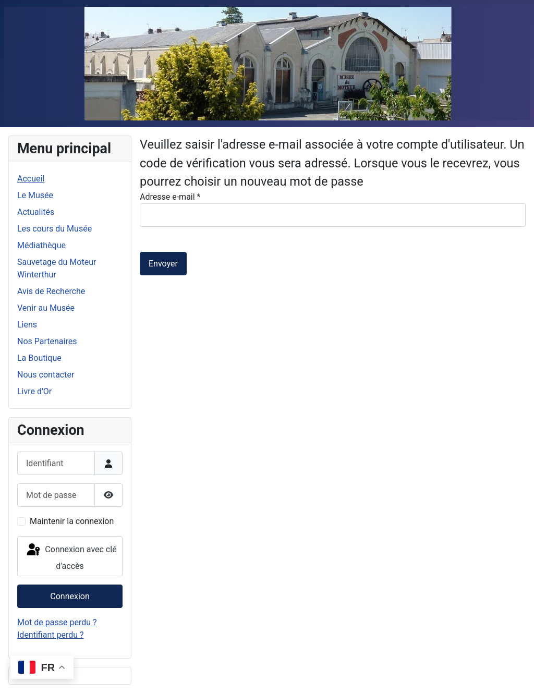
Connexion (69, 596)
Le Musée (35, 195)
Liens (27, 325)
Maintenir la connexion (72, 521)
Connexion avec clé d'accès (70, 556)
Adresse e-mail (170, 197)
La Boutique (39, 358)
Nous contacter (45, 375)
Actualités (35, 212)
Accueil (30, 179)
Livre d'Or (34, 391)
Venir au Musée (46, 308)
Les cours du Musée (54, 229)
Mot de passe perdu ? (57, 622)
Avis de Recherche (51, 291)
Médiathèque (41, 245)
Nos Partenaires (47, 341)
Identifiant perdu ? (50, 635)
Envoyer (163, 264)
